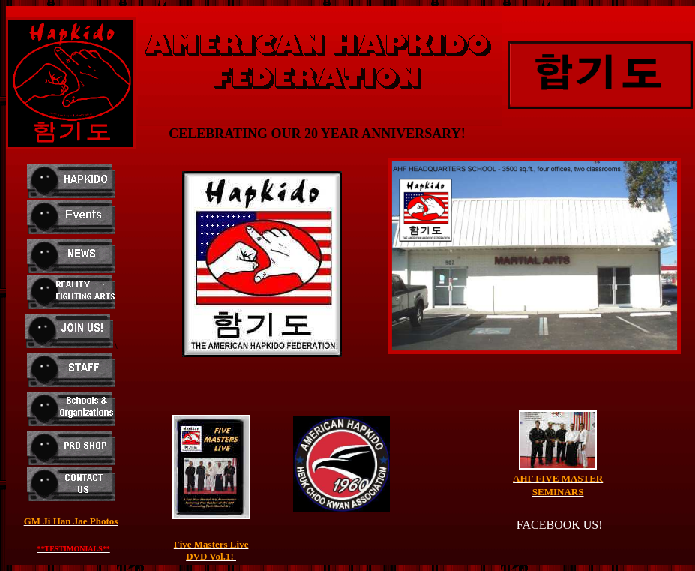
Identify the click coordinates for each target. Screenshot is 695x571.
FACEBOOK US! (558, 524)
